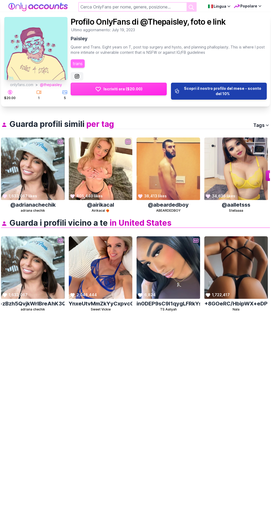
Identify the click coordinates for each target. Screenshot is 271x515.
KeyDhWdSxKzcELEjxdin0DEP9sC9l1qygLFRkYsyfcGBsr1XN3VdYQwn (168, 303)
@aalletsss (236, 205)
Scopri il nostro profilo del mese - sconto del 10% (217, 91)
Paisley (79, 38)
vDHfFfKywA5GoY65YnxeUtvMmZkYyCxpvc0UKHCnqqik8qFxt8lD (101, 303)
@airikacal (100, 205)
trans (78, 63)
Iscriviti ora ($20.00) (118, 89)
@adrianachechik (33, 205)
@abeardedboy (168, 205)
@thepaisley (51, 84)
